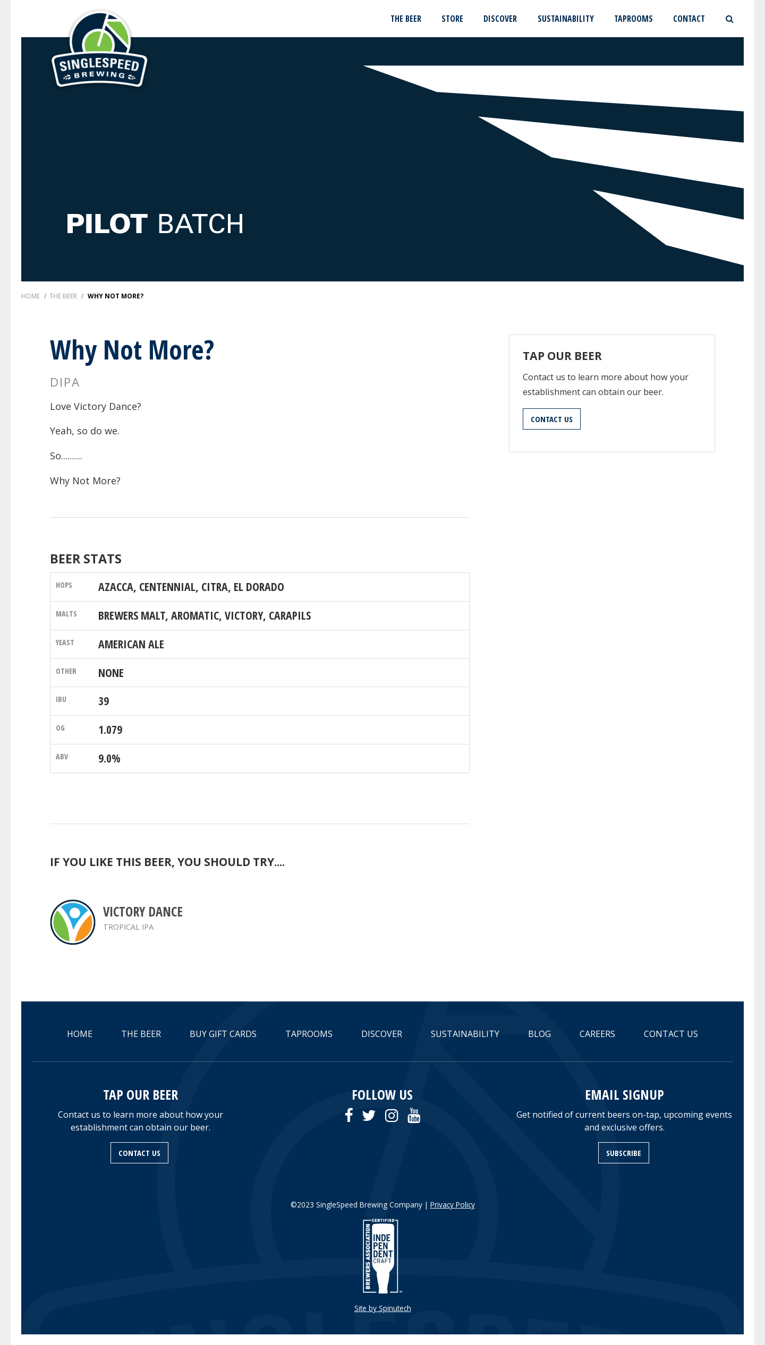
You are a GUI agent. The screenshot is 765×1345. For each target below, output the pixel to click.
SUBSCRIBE (623, 1152)
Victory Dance (143, 911)
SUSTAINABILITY (566, 18)
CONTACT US (552, 419)
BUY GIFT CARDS (223, 1034)
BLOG (539, 1034)
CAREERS (597, 1034)
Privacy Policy (452, 1205)
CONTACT (689, 18)
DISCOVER (500, 18)
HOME (79, 1034)
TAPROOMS (633, 18)
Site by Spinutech (382, 1308)
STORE (452, 18)
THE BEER (405, 18)
